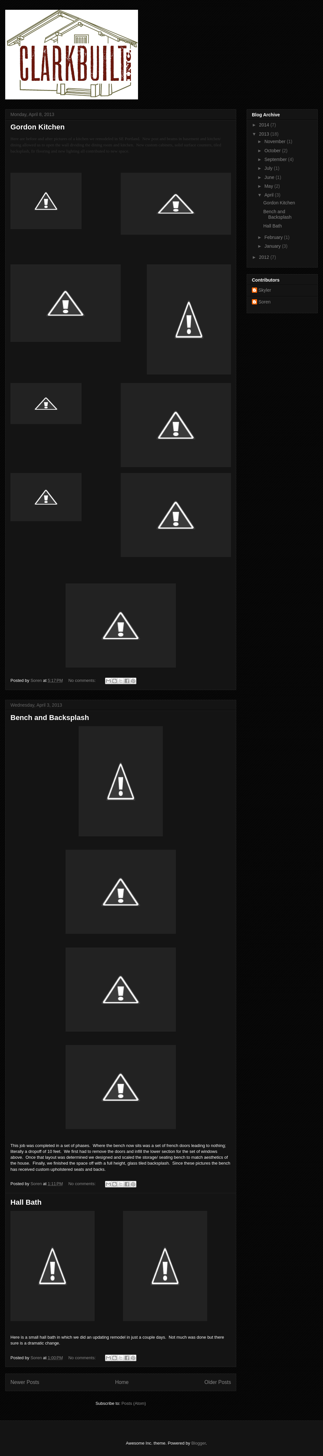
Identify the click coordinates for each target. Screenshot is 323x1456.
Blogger (198, 1443)
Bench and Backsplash (49, 717)
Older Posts (218, 1382)
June (269, 177)
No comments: (82, 680)
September (276, 159)
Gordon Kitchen (37, 127)
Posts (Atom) (133, 1403)
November (275, 141)
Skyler (264, 290)
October (273, 150)
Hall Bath (25, 1202)
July (269, 168)
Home (122, 1382)
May (269, 186)
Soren (264, 301)
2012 (264, 257)
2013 (264, 134)
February (274, 237)
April (269, 195)
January (273, 246)
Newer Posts (24, 1382)
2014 (264, 124)
